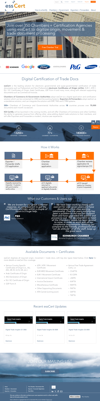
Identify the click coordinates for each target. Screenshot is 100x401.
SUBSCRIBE (50, 371)
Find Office (30, 391)
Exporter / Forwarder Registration (36, 388)
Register (87, 1)
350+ (6, 105)
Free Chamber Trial (50, 47)
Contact (67, 1)
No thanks (85, 397)
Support (73, 1)
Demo (95, 127)
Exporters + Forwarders (80, 10)
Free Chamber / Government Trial (36, 386)
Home (6, 386)
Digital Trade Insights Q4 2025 (47, 330)
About (93, 10)
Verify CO (80, 1)
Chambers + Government (59, 10)
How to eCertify (41, 10)
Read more (9, 341)
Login (93, 1)
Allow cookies (75, 397)
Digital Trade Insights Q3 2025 (79, 330)
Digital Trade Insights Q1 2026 (16, 330)
